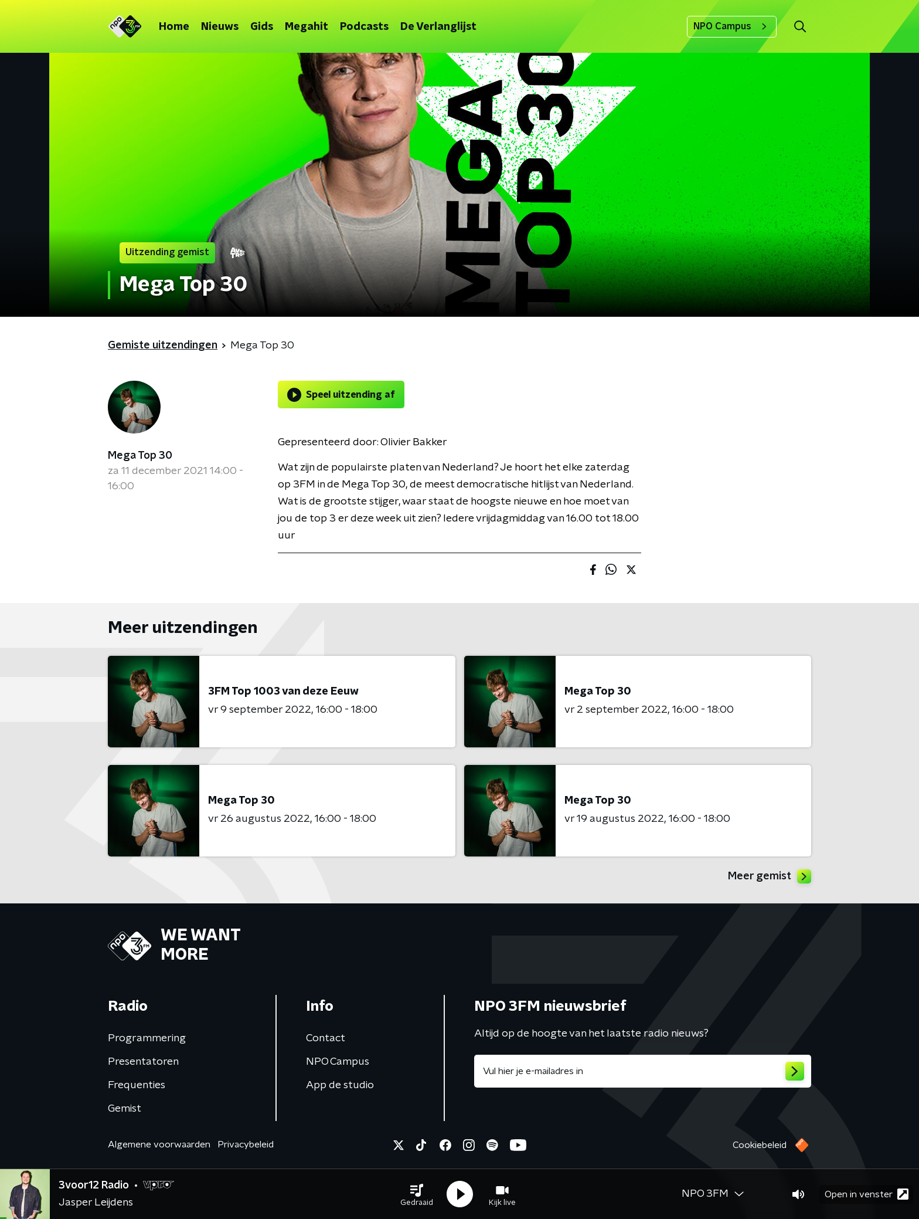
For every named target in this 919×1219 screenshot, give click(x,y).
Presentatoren (143, 1062)
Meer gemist (769, 876)
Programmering (147, 1038)
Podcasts (364, 27)
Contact (325, 1038)
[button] (416, 1194)
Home (174, 27)
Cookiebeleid (760, 1145)
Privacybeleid (245, 1144)
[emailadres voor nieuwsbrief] (642, 1071)
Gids (261, 27)
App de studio (340, 1085)
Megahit (306, 27)
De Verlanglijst (438, 27)
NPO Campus (731, 26)
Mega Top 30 (140, 456)
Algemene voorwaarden (159, 1144)
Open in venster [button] (866, 1194)
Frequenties (136, 1085)
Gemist (124, 1108)
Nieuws (220, 27)
